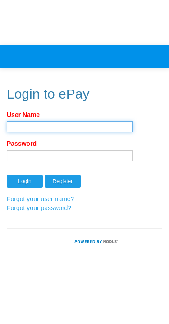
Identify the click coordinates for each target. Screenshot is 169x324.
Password (22, 143)
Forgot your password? (39, 208)
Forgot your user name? (40, 198)
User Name (23, 114)
